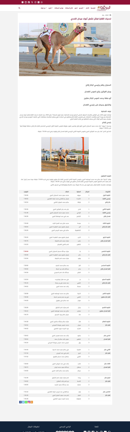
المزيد (50, 8)
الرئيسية (93, 8)
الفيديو (81, 8)
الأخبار (87, 8)
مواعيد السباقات (58, 8)
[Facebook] (20, 402)
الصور (76, 8)
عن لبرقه (44, 8)
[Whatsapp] (26, 402)
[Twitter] (23, 402)
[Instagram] (29, 402)
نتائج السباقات (69, 8)
